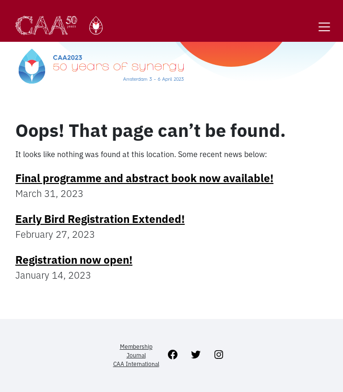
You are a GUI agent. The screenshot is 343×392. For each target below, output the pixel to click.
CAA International (136, 364)
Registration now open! (73, 260)
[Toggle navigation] (324, 20)
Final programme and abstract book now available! (144, 178)
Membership (136, 346)
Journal (136, 355)
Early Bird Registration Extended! (100, 219)
